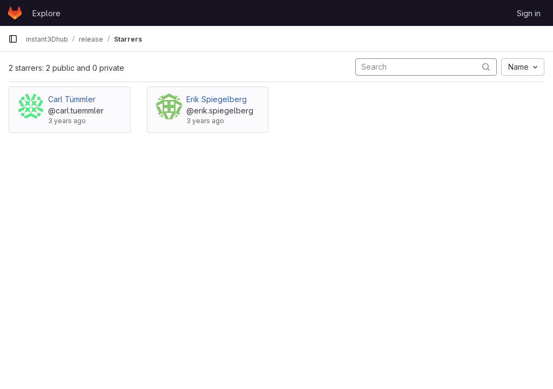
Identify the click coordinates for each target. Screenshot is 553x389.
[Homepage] (15, 13)
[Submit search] (486, 67)
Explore (46, 13)
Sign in (529, 13)
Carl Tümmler (72, 99)
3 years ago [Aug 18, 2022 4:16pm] (67, 121)
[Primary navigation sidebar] (13, 39)
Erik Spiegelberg (216, 99)
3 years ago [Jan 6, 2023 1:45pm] (205, 121)
